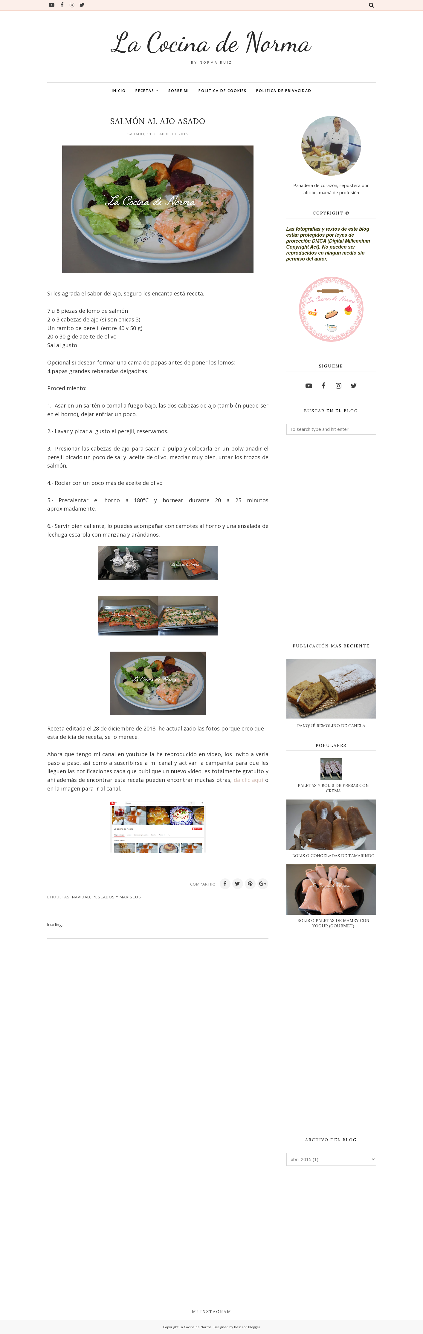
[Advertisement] (331, 539)
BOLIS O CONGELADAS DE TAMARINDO (333, 855)
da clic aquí (249, 779)
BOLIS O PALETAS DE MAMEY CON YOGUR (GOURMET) (333, 923)
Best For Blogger (247, 1327)
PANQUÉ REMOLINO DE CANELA (331, 725)
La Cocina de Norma (212, 42)
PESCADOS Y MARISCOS (117, 897)
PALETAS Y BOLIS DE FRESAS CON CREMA (333, 788)
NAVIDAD (81, 897)
